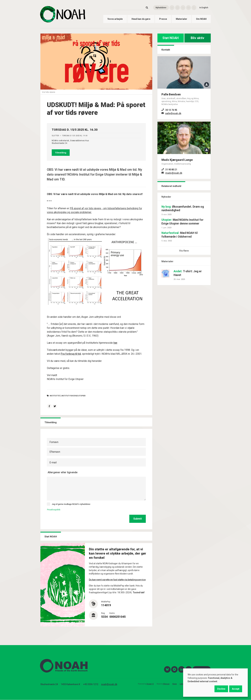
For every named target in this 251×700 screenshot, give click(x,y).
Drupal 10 (150, 684)
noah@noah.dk (109, 684)
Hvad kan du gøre (141, 19)
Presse (163, 19)
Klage (174, 684)
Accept (235, 689)
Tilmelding (60, 152)
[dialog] (215, 682)
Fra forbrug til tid (71, 353)
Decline (221, 689)
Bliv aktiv (197, 38)
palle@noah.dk (173, 113)
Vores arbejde (115, 19)
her (115, 342)
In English (203, 7)
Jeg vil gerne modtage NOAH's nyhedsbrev (71, 504)
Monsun (166, 684)
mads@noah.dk (173, 173)
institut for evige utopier (73, 396)
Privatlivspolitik (53, 510)
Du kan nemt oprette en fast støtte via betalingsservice (117, 579)
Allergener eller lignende (63, 472)
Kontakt (165, 49)
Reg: (103, 613)
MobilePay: (106, 602)
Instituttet (55, 396)
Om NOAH (201, 19)
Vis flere (184, 250)
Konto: (112, 613)
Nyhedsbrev (161, 7)
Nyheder (166, 196)
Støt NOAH (170, 38)
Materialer (181, 19)
